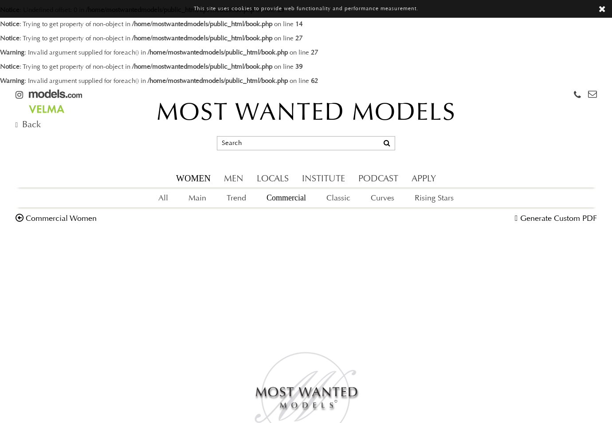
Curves (382, 198)
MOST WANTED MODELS (306, 114)
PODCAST (378, 179)
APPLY (424, 179)
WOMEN (193, 178)
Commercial (286, 197)
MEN (233, 179)
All (163, 198)
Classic (338, 198)
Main (197, 198)
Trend (236, 198)
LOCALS (273, 179)
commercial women (61, 219)
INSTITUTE (323, 179)
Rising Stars (434, 198)
